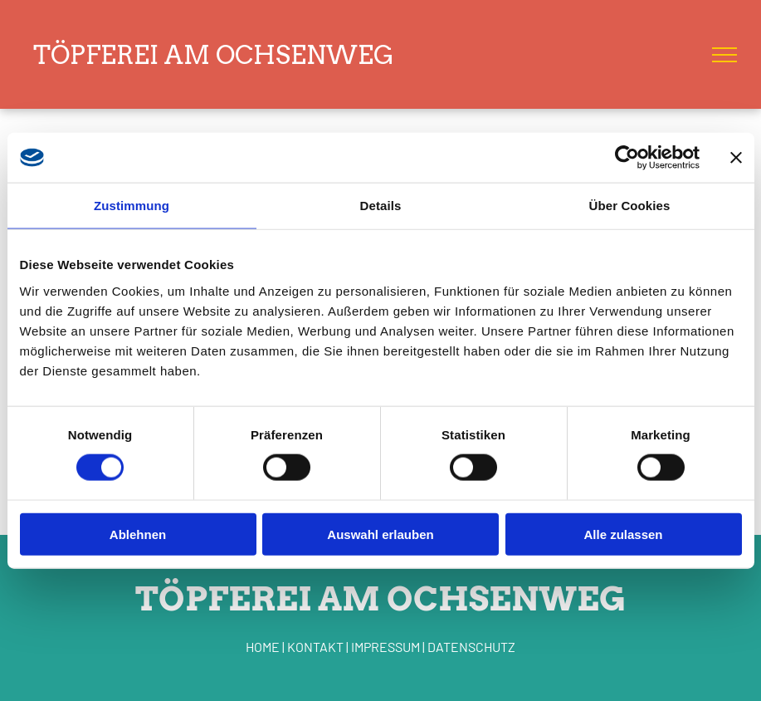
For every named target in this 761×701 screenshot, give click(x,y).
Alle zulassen (622, 534)
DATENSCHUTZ (471, 646)
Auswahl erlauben (380, 534)
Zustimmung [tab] (131, 206)
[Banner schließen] (736, 158)
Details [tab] (381, 206)
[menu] (724, 54)
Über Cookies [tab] (630, 206)
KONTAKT (315, 646)
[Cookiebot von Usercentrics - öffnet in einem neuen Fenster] (627, 157)
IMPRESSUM (385, 646)
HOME (263, 646)
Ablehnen (138, 534)
